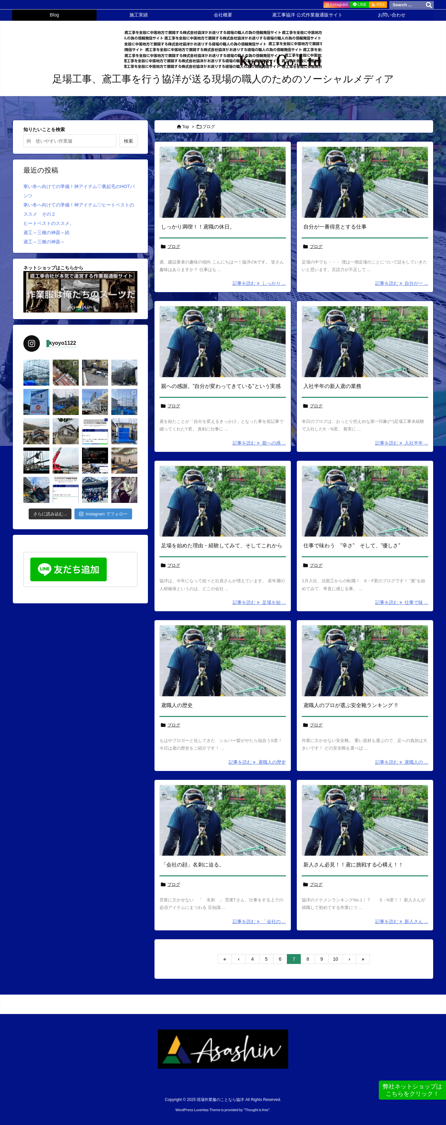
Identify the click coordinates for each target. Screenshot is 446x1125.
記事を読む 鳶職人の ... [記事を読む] (401, 762)
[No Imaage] (222, 182)
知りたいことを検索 (44, 129)
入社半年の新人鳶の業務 (332, 386)
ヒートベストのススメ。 (48, 223)
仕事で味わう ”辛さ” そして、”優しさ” (351, 545)
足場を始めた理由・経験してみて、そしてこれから (221, 545)
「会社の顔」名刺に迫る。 (192, 864)
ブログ (173, 246)
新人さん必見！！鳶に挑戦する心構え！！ (353, 864)
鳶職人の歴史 (177, 705)
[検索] (429, 5)
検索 (128, 141)
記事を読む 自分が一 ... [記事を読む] (401, 283)
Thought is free (256, 1110)
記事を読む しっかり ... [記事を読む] (259, 283)
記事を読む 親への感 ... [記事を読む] (259, 443)
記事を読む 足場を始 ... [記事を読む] (259, 602)
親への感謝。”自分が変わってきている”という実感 (221, 386)
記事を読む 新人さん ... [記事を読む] (401, 921)
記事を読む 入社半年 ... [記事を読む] (401, 443)
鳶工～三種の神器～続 (46, 232)
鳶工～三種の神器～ (44, 241)
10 (335, 959)
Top (185, 126)
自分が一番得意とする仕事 (335, 227)
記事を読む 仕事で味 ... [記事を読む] (401, 602)
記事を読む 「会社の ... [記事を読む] (259, 921)
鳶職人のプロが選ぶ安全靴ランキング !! (350, 705)
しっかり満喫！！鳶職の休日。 (198, 227)
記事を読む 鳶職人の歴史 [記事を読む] (257, 762)
